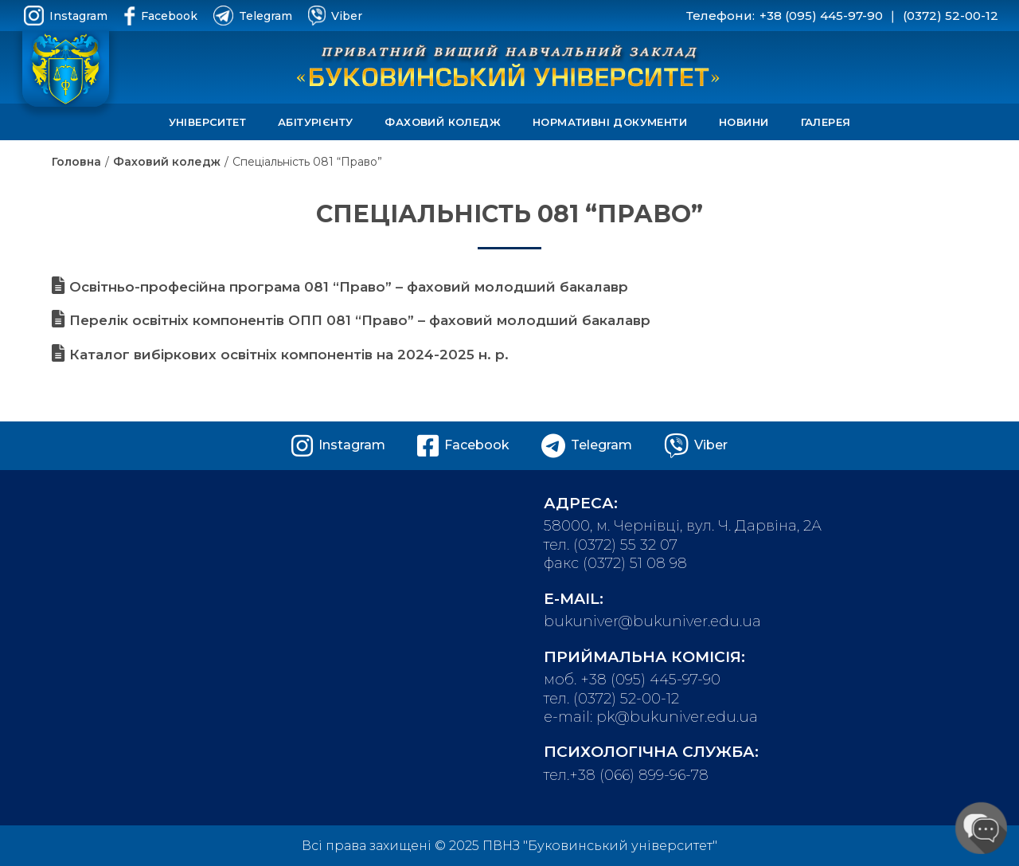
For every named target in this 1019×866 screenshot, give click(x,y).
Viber (335, 15)
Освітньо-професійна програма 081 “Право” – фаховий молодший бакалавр (340, 287)
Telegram (252, 15)
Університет (207, 122)
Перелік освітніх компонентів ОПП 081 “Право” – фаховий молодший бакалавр (351, 320)
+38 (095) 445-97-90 (821, 15)
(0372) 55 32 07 (625, 545)
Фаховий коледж (443, 122)
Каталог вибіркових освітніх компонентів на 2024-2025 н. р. (280, 354)
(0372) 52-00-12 (950, 15)
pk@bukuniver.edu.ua (677, 717)
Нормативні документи (610, 122)
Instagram (65, 15)
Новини (743, 122)
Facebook (160, 15)
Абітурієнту (315, 122)
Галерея (826, 122)
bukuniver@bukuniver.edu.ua (652, 621)
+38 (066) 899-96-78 (639, 775)
